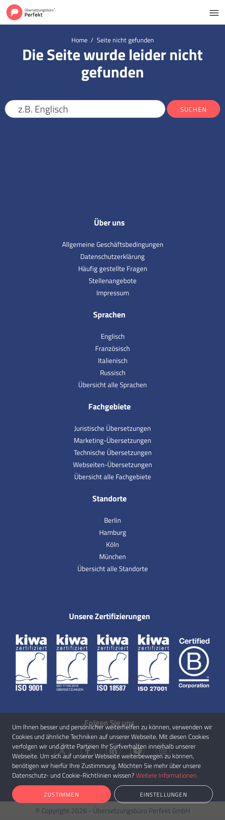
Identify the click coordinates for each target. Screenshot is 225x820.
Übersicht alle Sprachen (112, 385)
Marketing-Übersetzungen (112, 440)
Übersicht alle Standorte (112, 568)
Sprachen (109, 314)
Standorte (109, 498)
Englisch (113, 336)
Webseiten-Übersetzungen (112, 464)
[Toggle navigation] (214, 12)
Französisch (112, 348)
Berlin (112, 520)
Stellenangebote (113, 280)
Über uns (109, 222)
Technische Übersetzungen (113, 452)
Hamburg (112, 532)
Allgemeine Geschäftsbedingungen (112, 244)
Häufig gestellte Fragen (112, 268)
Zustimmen (61, 794)
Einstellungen (163, 794)
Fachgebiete (109, 406)
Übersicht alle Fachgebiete (112, 477)
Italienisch (112, 360)
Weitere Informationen (166, 775)
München (112, 556)
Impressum (112, 293)
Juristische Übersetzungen (112, 428)
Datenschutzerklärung (112, 256)
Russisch (112, 372)
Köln (112, 544)
